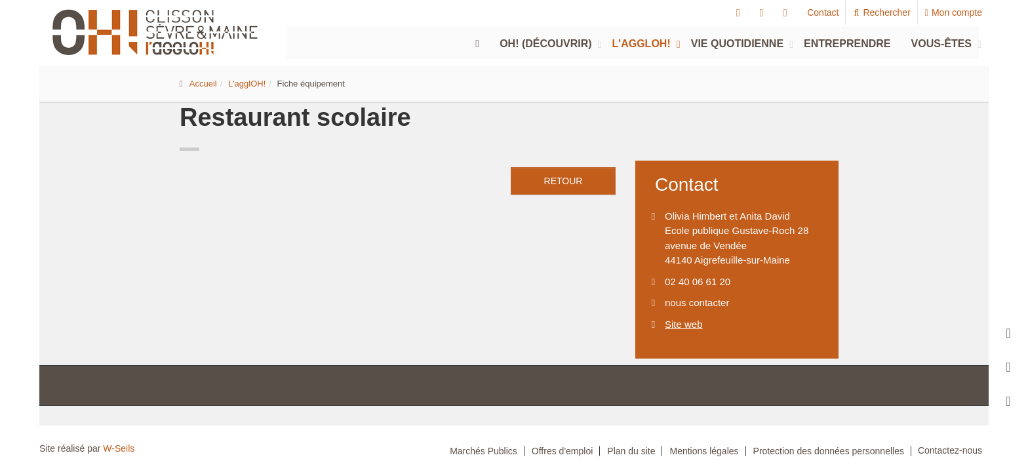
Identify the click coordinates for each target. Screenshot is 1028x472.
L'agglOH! (641, 43)
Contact (823, 12)
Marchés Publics (483, 451)
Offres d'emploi (562, 451)
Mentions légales (703, 451)
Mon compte (953, 12)
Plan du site (631, 451)
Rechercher (881, 12)
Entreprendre (847, 43)
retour (563, 181)
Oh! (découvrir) (545, 43)
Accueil (203, 83)
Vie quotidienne (737, 43)
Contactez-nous (950, 450)
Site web (684, 324)
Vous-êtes (941, 43)
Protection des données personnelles (828, 451)
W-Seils (118, 448)
